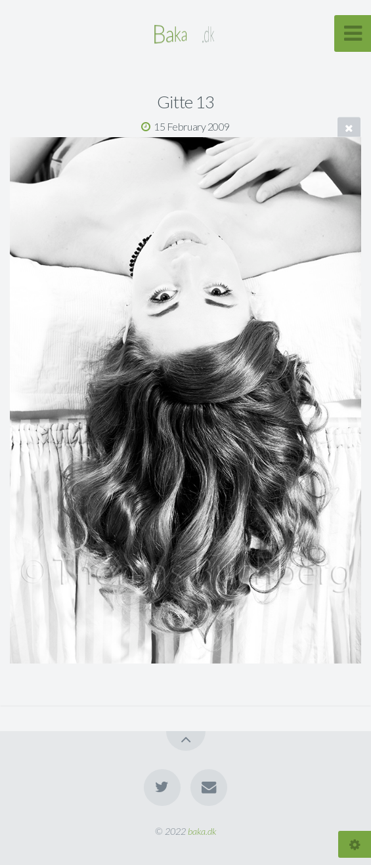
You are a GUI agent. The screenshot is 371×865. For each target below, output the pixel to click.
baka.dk (202, 831)
